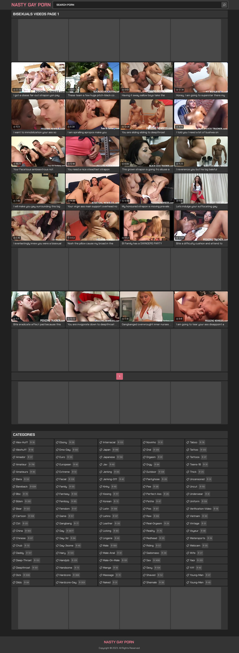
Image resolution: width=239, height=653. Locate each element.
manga (111, 567)
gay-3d (67, 538)
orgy (153, 464)
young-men (200, 582)
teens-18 (199, 464)
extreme (68, 471)
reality (154, 530)
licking (111, 530)
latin (110, 508)
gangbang (69, 523)
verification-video (204, 508)
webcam (199, 545)
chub (23, 545)
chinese (24, 538)
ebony (67, 442)
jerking (111, 471)
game (66, 516)
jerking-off (114, 479)
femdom (68, 508)
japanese (113, 457)
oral (153, 449)
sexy (153, 567)
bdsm (23, 501)
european (69, 464)
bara (23, 479)
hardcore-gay (72, 582)
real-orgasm (158, 523)
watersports (201, 538)
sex (153, 560)
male (110, 545)
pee (152, 486)
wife (196, 552)
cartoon (25, 516)
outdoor (155, 471)
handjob (68, 560)
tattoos (198, 457)
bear (23, 508)
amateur (25, 464)
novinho (154, 442)
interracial (113, 442)
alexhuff (25, 449)
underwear (200, 493)
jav (109, 464)
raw (153, 516)
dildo (23, 582)
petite (153, 501)
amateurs (26, 471)
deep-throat (28, 560)
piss (152, 508)
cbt (22, 523)
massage (112, 575)
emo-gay (69, 449)
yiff (196, 567)
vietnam (199, 516)
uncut (198, 486)
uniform (199, 501)
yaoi (196, 560)
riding (153, 545)
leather (112, 523)
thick (197, 471)
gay (66, 530)
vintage (198, 523)
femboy (68, 501)
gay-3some (70, 545)
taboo (197, 442)
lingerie (111, 538)
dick (23, 575)
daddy (24, 552)
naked (110, 582)
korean (111, 501)
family (67, 486)
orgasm (154, 457)
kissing (111, 493)
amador (24, 457)
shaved (154, 575)
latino (110, 516)
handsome (69, 567)
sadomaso (156, 552)
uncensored (201, 479)
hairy (66, 552)
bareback (26, 486)
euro (66, 457)
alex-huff (25, 442)
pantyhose (157, 479)
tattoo (198, 449)
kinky (110, 486)
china (24, 530)
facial (67, 479)
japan (111, 449)
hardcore (69, 575)
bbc (22, 493)
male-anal (112, 552)
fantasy (68, 493)
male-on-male (115, 560)
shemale (155, 582)
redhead (155, 538)
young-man (200, 575)
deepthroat (27, 567)
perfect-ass (157, 493)
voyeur (198, 530)
